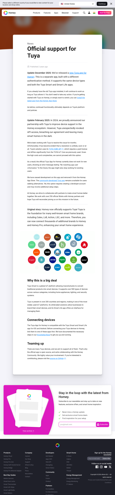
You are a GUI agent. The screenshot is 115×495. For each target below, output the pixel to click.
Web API (48, 462)
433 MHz (69, 465)
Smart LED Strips (9, 487)
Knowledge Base (43, 335)
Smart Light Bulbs (9, 490)
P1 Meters (69, 484)
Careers (27, 456)
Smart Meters (8, 493)
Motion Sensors (9, 478)
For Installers (50, 489)
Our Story (28, 459)
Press (27, 471)
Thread (68, 471)
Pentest (48, 481)
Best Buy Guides (10, 475)
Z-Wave (68, 456)
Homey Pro (7, 459)
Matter (68, 468)
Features (47, 13)
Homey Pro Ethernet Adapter (12, 471)
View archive (28, 431)
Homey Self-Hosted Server (12, 465)
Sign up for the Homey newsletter (103, 454)
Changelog (49, 465)
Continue (102, 4)
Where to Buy (29, 465)
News (30, 43)
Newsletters (29, 474)
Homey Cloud (8, 456)
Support (75, 13)
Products (36, 13)
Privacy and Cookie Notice (96, 480)
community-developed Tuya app (52, 180)
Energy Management (73, 478)
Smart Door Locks (9, 481)
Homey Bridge (8, 468)
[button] (77, 4)
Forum (48, 478)
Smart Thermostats (10, 484)
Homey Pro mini (9, 462)
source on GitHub (57, 358)
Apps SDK (49, 459)
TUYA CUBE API (55, 149)
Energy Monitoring (72, 481)
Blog (26, 468)
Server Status (50, 468)
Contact (27, 476)
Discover (65, 13)
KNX (67, 462)
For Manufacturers (52, 492)
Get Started (49, 456)
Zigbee (68, 459)
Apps (56, 13)
